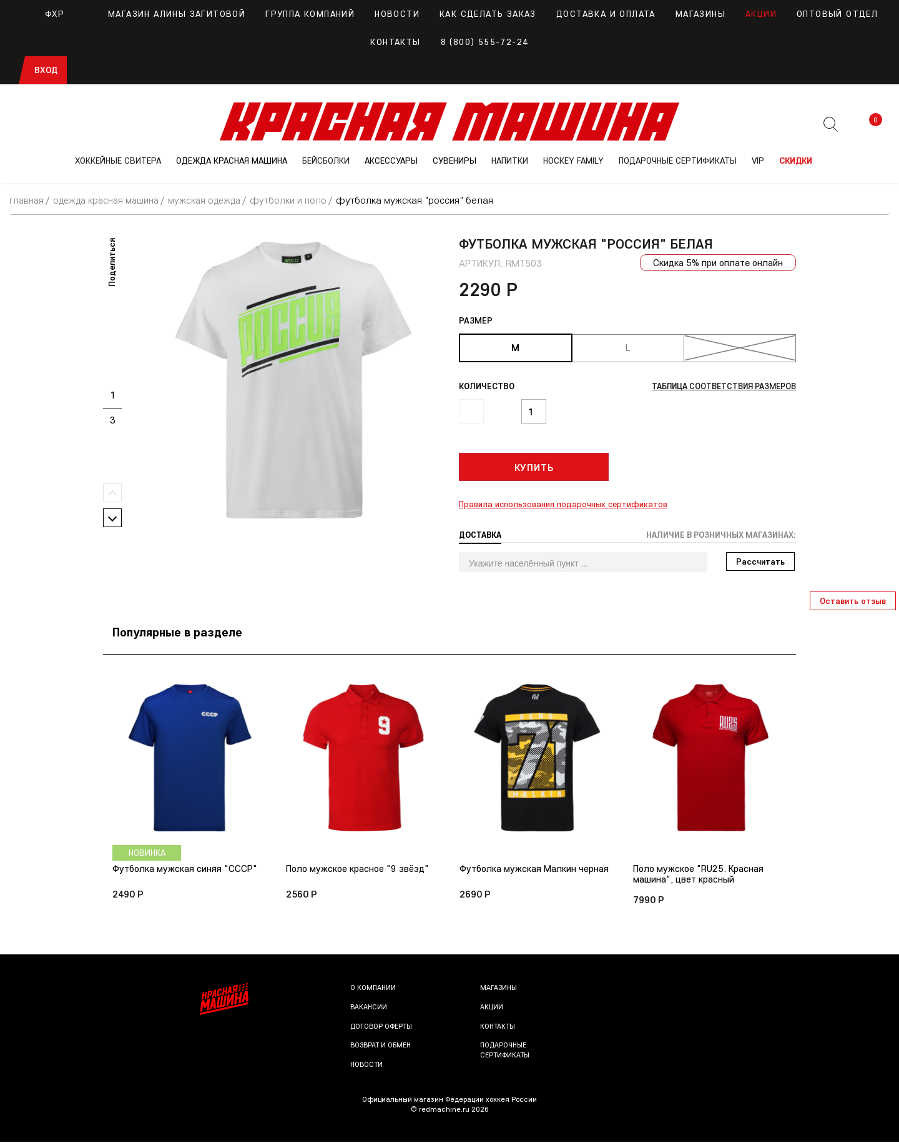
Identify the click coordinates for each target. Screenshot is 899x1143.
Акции (761, 13)
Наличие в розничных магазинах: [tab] (716, 534)
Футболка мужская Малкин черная (535, 869)
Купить (534, 467)
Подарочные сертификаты (505, 1051)
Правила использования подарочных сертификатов (563, 504)
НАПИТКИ (509, 160)
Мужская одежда (213, 200)
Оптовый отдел (837, 13)
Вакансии (369, 1008)
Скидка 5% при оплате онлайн (716, 262)
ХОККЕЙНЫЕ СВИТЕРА (118, 160)
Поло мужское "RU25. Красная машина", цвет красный (700, 874)
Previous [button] (112, 492)
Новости (397, 13)
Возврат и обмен (381, 1046)
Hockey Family (573, 160)
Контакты (395, 41)
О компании (373, 989)
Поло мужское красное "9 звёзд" (359, 869)
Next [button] (112, 517)
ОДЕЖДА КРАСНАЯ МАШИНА (231, 160)
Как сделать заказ (488, 13)
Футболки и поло (298, 200)
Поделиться (111, 261)
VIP (758, 160)
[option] (293, 380)
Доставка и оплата (606, 13)
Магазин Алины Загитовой (164, 13)
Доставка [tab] (481, 534)
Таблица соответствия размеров (718, 386)
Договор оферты (381, 1027)
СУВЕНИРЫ (454, 160)
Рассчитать (760, 561)
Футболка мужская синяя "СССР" (185, 869)
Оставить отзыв (853, 600)
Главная (27, 200)
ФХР (42, 13)
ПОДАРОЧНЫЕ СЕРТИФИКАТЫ (678, 160)
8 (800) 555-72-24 (485, 41)
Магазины (700, 13)
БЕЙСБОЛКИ (326, 160)
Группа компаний (310, 13)
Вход (45, 70)
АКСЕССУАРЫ (391, 160)
